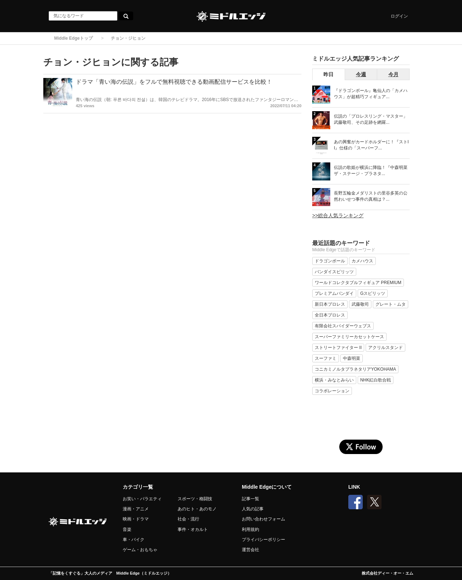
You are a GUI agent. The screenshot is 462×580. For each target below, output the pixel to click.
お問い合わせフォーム (263, 519)
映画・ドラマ (136, 519)
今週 (361, 74)
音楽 (127, 529)
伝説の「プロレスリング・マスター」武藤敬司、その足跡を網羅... (370, 119)
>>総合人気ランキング (337, 215)
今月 (393, 74)
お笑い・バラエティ (142, 498)
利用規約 (250, 529)
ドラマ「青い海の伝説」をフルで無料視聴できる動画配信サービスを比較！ (174, 82)
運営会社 (250, 549)
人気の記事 (252, 508)
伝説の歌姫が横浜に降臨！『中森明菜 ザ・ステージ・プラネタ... (370, 170)
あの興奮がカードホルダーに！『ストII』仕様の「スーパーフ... (371, 145)
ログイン (399, 16)
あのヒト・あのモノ (197, 508)
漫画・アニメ (136, 508)
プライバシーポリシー (263, 539)
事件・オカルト (193, 529)
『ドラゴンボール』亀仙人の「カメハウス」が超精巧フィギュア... (370, 93)
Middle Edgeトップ (73, 38)
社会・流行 (188, 519)
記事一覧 (250, 498)
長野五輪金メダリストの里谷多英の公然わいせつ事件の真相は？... (370, 196)
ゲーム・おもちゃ (140, 549)
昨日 (328, 74)
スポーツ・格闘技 (195, 498)
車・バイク (133, 539)
